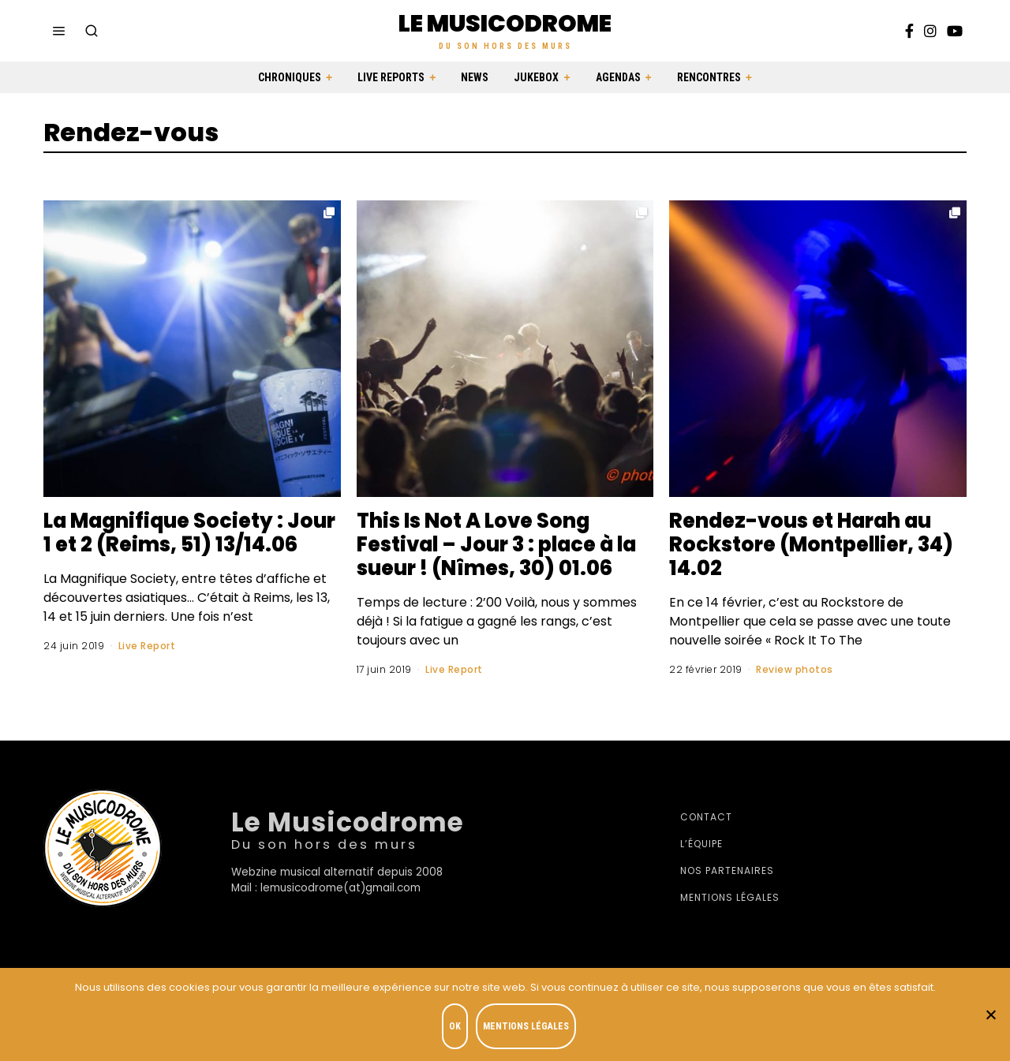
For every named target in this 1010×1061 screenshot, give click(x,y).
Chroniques (289, 77)
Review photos (794, 669)
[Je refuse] (990, 1014)
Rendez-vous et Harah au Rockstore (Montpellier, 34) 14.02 (816, 544)
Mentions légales (730, 897)
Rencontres (709, 77)
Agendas (618, 77)
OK (455, 1026)
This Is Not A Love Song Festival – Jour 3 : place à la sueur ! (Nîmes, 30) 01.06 (502, 544)
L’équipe (701, 843)
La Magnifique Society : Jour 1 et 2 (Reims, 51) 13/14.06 (166, 544)
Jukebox (536, 77)
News (474, 77)
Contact (706, 817)
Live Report (147, 669)
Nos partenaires (727, 870)
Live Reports (391, 77)
